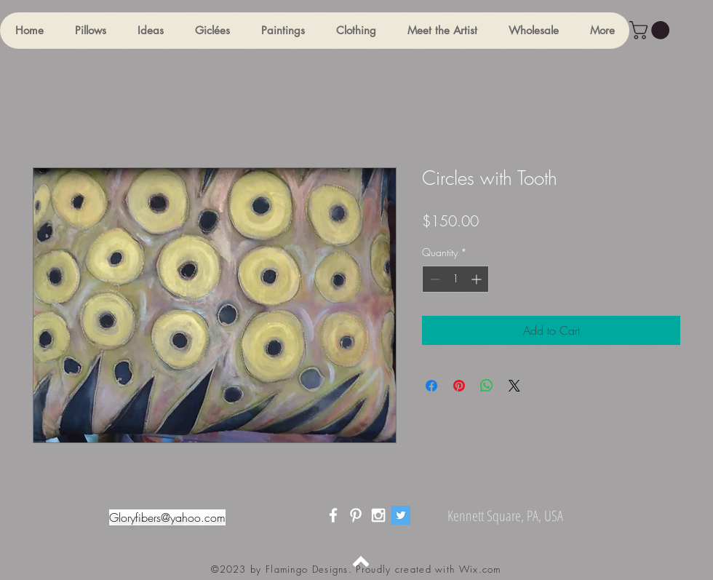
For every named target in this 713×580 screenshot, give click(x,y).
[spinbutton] (455, 279)
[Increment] (478, 279)
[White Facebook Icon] (333, 515)
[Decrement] (433, 279)
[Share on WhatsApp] (486, 385)
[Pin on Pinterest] (459, 385)
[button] (90, 30)
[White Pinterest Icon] (355, 515)
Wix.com (480, 569)
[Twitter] (400, 515)
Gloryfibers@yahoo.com (167, 517)
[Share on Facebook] (431, 385)
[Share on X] (514, 385)
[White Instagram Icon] (378, 515)
